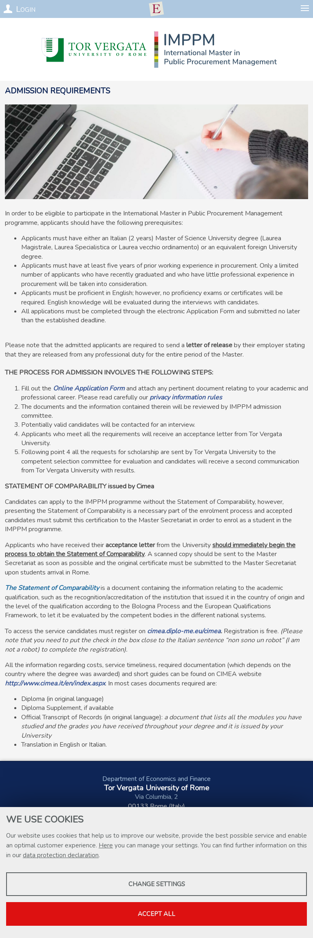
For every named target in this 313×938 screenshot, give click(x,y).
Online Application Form (89, 388)
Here (106, 845)
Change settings (156, 884)
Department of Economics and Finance (156, 778)
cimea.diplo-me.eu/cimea (183, 631)
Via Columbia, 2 (156, 796)
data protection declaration (61, 855)
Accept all (156, 914)
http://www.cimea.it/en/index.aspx (55, 683)
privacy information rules (186, 397)
